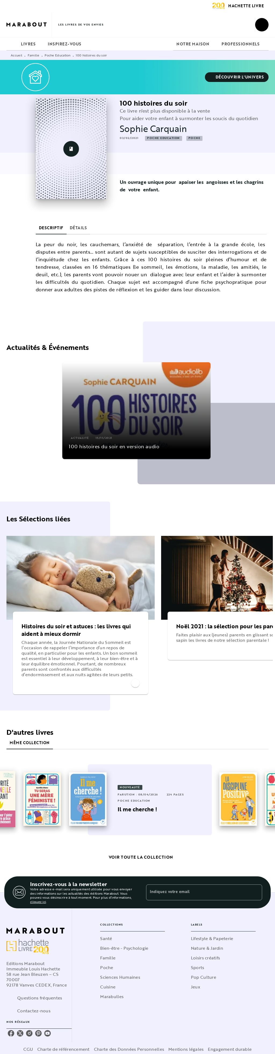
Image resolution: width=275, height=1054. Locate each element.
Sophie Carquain (153, 128)
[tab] (12, 44)
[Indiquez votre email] (197, 892)
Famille (33, 55)
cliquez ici (38, 901)
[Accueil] (29, 24)
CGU (28, 1049)
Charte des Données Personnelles (129, 1049)
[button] (237, 77)
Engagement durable (230, 1049)
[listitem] (11, 1033)
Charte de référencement (63, 1049)
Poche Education (58, 55)
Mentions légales (186, 1049)
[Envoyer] (255, 892)
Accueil (16, 55)
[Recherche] (262, 24)
